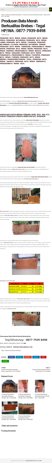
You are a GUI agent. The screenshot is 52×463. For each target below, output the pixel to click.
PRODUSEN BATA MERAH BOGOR (19, 49)
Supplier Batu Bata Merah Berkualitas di (27, 101)
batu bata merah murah (11, 215)
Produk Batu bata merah (22, 298)
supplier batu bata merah (18, 169)
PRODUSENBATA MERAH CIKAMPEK (26, 55)
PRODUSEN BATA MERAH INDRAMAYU (30, 61)
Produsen (30, 124)
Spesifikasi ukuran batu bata (7, 280)
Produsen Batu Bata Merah (31, 179)
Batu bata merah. (11, 308)
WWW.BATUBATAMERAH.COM (22, 347)
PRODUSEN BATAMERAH (15, 40)
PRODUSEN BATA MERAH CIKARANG (21, 42)
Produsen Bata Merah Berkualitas (13, 14)
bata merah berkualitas (32, 120)
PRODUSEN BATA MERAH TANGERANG (15, 47)
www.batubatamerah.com (31, 97)
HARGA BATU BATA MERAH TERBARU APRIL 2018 (20, 115)
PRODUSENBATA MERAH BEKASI (28, 51)
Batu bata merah (4, 211)
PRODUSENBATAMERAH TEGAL (19, 59)
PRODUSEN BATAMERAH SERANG (32, 45)
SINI (24, 343)
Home (2, 9)
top (40, 460)
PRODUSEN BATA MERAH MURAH (13, 38)
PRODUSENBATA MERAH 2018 (12, 64)
